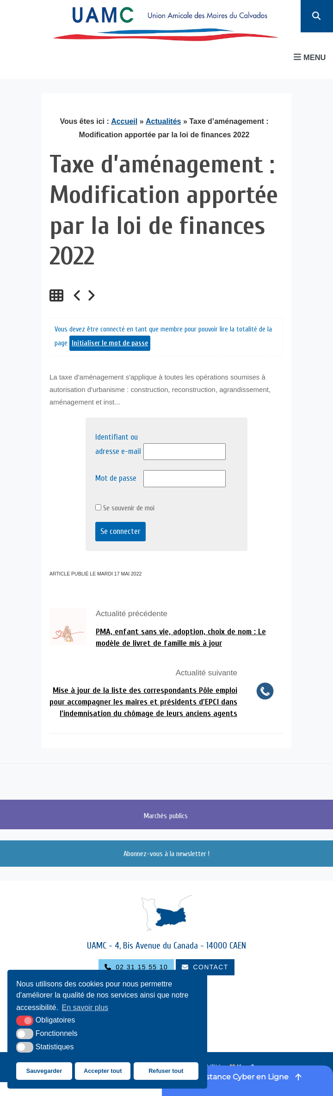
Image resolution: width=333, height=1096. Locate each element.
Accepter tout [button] (103, 1070)
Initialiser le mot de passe (110, 343)
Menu (310, 57)
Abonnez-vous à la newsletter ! (166, 854)
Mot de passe (115, 478)
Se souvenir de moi (124, 508)
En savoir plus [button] (85, 1007)
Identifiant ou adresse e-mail (118, 444)
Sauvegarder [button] (44, 1070)
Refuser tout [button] (165, 1070)
